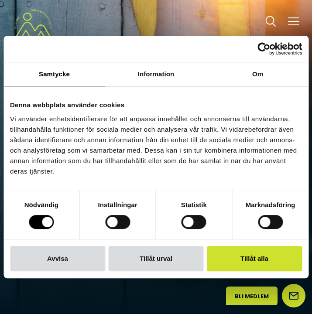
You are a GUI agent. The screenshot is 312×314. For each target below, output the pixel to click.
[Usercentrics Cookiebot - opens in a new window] (264, 48)
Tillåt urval (156, 258)
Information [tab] (156, 74)
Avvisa (57, 258)
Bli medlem (252, 296)
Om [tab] (257, 74)
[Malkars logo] (33, 27)
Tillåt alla (254, 258)
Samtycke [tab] (54, 74)
